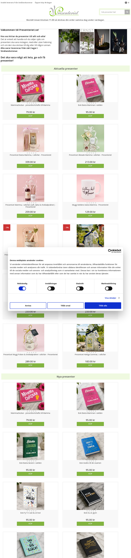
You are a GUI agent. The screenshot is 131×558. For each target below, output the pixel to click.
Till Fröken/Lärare (36, 24)
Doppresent (6, 553)
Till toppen (65, 521)
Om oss (4, 542)
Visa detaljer (110, 298)
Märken (67, 29)
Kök (113, 24)
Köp (17, 116)
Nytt (7, 24)
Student (51, 24)
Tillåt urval (65, 306)
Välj (17, 382)
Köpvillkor (5, 538)
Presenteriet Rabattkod (11, 546)
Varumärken (6, 534)
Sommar (62, 24)
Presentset (75, 24)
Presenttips (91, 24)
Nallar (3, 549)
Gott (56, 29)
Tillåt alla (103, 306)
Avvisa (28, 306)
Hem (104, 24)
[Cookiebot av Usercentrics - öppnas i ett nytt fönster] (110, 251)
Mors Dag (18, 24)
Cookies (4, 530)
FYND (76, 30)
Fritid (123, 24)
